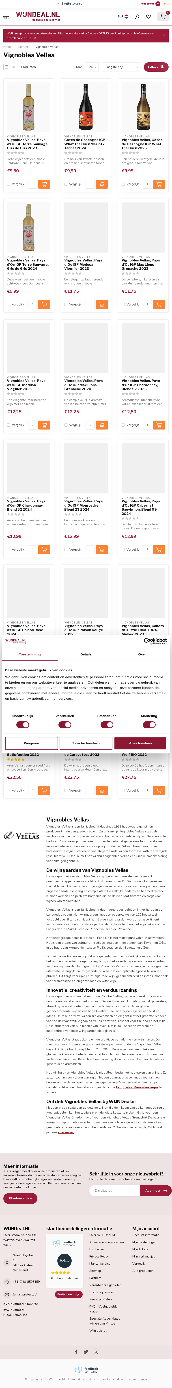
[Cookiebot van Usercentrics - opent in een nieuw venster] (147, 641)
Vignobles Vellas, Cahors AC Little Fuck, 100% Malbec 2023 (143, 630)
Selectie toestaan (86, 743)
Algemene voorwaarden (106, 1242)
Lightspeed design (114, 1379)
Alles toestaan (140, 743)
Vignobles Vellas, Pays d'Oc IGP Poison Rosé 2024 (26, 630)
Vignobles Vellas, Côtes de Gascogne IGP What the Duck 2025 (142, 144)
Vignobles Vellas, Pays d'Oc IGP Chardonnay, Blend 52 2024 (26, 505)
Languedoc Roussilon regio (137, 1087)
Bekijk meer (68, 1294)
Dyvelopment (139, 1379)
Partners (95, 1278)
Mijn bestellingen (144, 1242)
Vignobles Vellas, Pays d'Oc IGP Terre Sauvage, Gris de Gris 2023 (28, 144)
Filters (156, 67)
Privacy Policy (99, 1256)
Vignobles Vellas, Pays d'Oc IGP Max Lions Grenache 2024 (83, 385)
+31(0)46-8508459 (26, 1282)
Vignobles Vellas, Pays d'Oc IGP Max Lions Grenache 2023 (141, 264)
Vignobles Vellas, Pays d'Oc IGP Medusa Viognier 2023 (83, 264)
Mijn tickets (140, 1249)
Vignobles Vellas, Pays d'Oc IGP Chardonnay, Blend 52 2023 (141, 385)
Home (7, 47)
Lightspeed (91, 1379)
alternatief (66, 1132)
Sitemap (95, 1271)
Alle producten (143, 1271)
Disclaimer (96, 1249)
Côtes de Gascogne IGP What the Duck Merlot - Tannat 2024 (84, 144)
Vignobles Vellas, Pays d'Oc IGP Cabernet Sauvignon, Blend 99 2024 (141, 507)
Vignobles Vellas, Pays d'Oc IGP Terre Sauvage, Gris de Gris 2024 (28, 264)
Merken (23, 47)
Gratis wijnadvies (101, 1292)
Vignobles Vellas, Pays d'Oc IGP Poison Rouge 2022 (83, 630)
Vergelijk (18, 184)
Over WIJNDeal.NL (102, 1235)
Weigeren (31, 743)
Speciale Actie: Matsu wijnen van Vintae (104, 1321)
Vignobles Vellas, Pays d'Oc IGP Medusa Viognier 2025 (26, 385)
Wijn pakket (97, 1331)
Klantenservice (20, 1198)
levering (71, 4)
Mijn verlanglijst (143, 1256)
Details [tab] (86, 654)
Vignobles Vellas (46, 47)
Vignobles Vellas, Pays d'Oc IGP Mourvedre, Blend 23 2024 (83, 505)
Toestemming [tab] (30, 654)
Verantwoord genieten (105, 1285)
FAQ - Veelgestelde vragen (103, 1309)
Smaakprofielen (100, 1299)
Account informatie (145, 1235)
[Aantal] (32, 184)
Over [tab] (142, 654)
